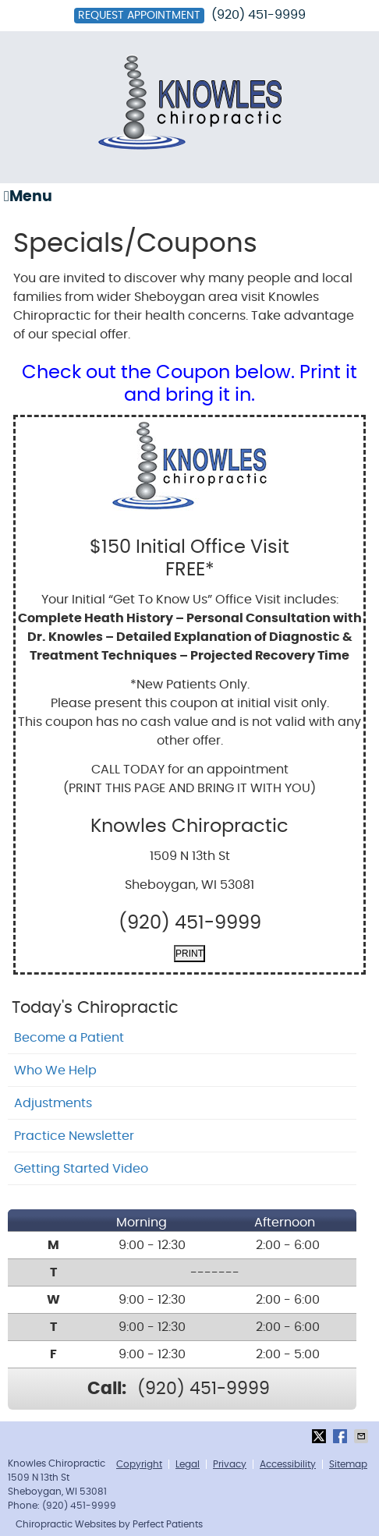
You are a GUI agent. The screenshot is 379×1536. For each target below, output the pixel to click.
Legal (187, 1464)
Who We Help (55, 1070)
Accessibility (288, 1464)
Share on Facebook (341, 1436)
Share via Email (362, 1436)
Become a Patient (69, 1038)
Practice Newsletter (74, 1136)
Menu (28, 196)
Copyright (139, 1464)
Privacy (229, 1464)
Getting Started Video (81, 1169)
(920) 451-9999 (258, 15)
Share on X (320, 1436)
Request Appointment (139, 15)
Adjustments (53, 1103)
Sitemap (348, 1464)
